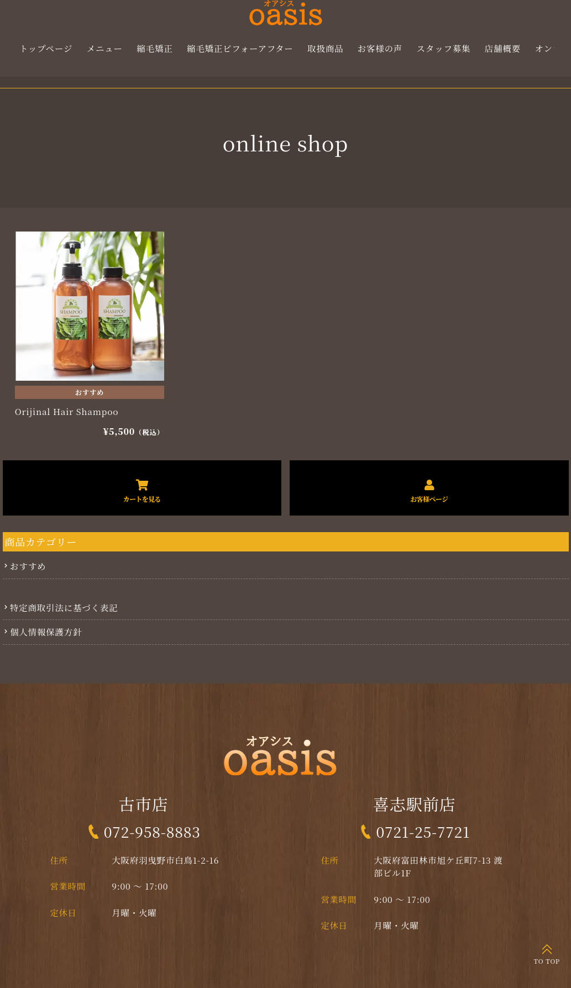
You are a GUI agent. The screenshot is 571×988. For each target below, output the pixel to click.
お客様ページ (429, 498)
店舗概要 (503, 48)
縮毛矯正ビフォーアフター (240, 48)
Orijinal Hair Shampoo (66, 412)
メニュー (105, 48)
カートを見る (142, 498)
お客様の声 (380, 48)
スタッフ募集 (444, 48)
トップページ (45, 48)
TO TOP (547, 961)
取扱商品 (326, 48)
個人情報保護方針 (46, 632)
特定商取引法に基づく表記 (64, 607)
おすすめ (89, 392)
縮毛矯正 (155, 48)
